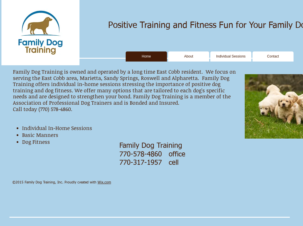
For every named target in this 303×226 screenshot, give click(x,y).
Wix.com (104, 182)
